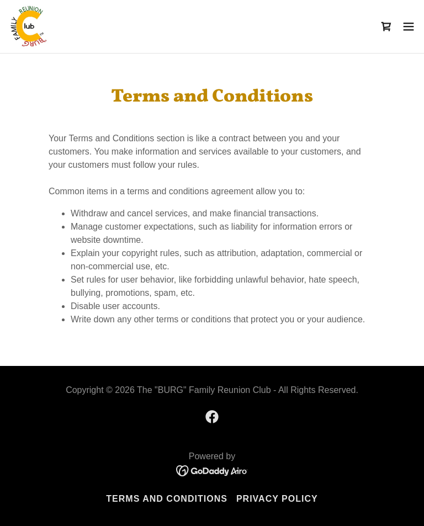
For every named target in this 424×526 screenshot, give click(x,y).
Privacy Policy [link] (277, 498)
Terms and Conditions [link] (166, 498)
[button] (409, 26)
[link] (29, 26)
